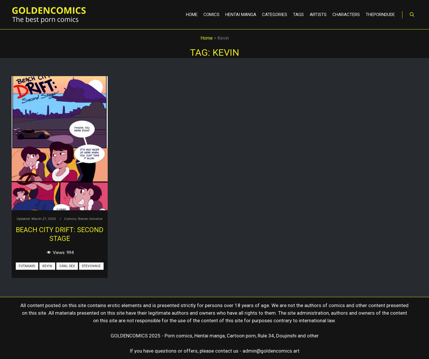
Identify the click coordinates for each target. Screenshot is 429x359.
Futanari (27, 266)
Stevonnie (91, 266)
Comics (70, 219)
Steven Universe (90, 219)
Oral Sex (67, 266)
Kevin (47, 266)
